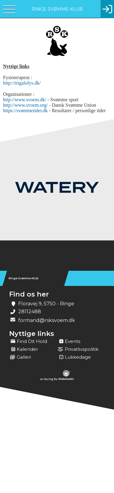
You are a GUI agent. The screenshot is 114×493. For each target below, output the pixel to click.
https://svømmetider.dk (25, 110)
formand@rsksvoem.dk (46, 320)
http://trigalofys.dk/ (22, 83)
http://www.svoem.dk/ (24, 99)
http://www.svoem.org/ (26, 105)
